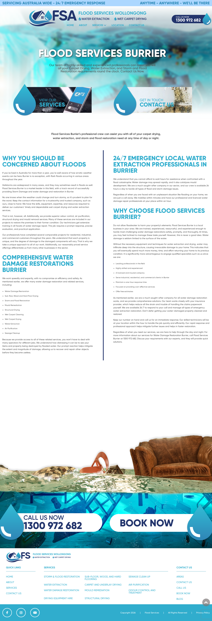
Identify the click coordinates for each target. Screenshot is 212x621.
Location (118, 25)
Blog (179, 598)
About (83, 25)
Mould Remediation (97, 590)
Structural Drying (97, 598)
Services (97, 25)
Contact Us (136, 25)
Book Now (183, 593)
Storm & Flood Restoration (62, 576)
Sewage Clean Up (139, 576)
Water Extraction (55, 584)
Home (70, 25)
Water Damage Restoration (61, 590)
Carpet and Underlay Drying (103, 584)
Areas (180, 576)
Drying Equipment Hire (58, 598)
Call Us (181, 587)
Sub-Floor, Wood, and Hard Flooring (103, 578)
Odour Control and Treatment (142, 591)
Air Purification (139, 584)
